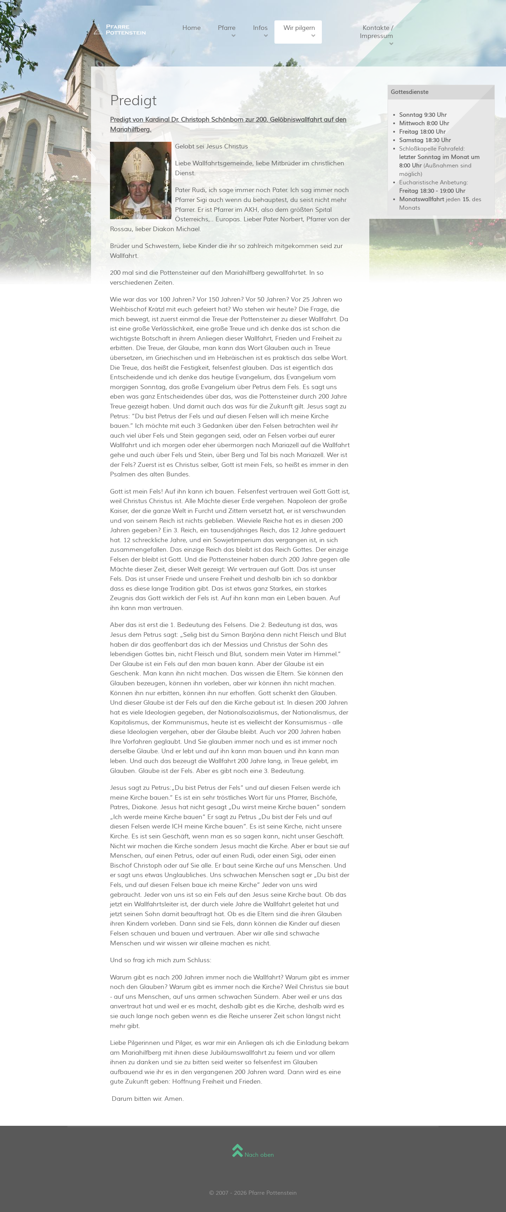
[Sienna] (118, 29)
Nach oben (253, 1155)
